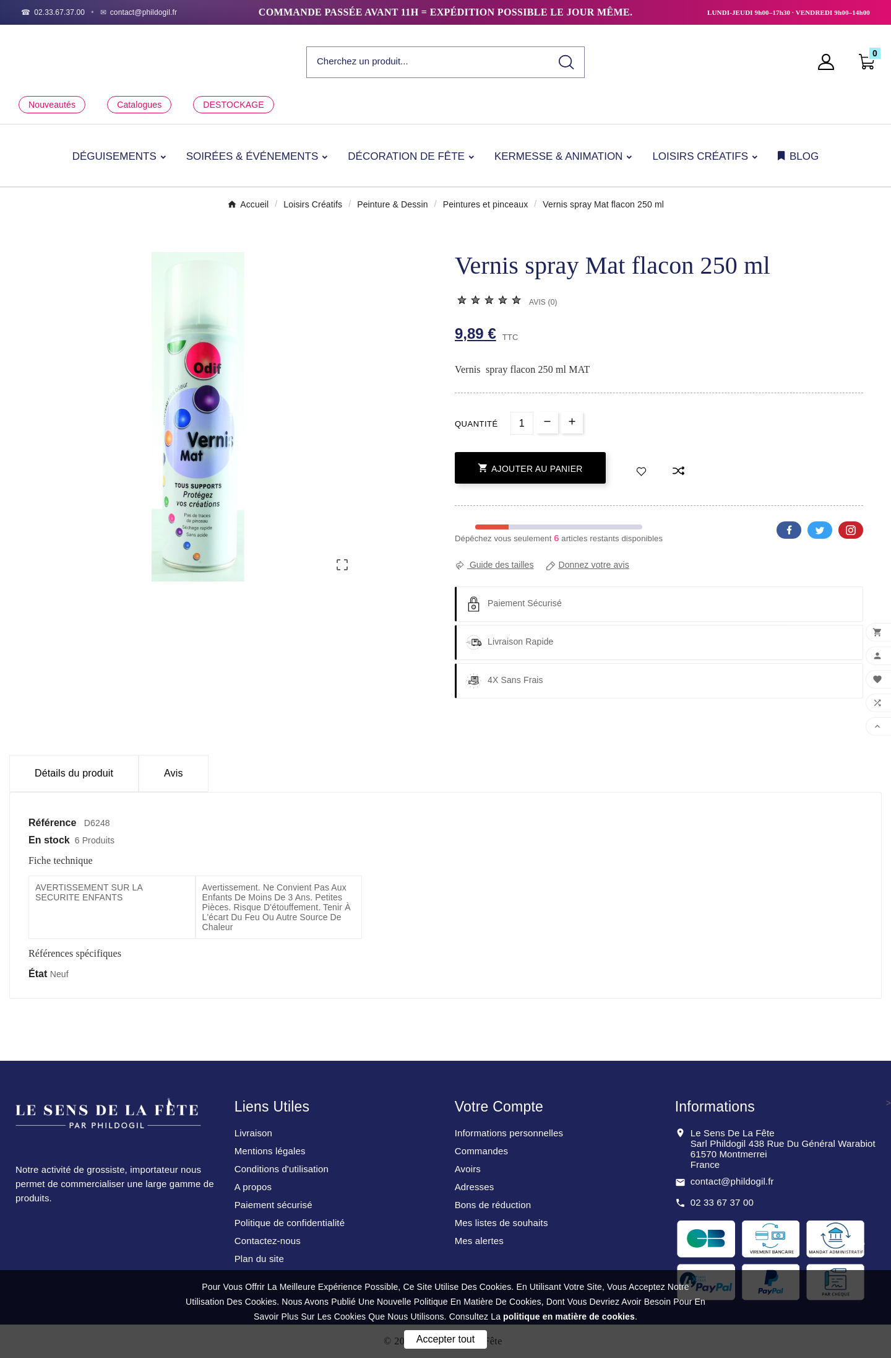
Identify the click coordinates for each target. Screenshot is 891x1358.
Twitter (819, 530)
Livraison (253, 1133)
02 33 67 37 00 (722, 1202)
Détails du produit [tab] (74, 773)
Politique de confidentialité (290, 1222)
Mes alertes (479, 1240)
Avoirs (468, 1169)
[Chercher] (428, 61)
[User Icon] (830, 62)
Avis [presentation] (173, 773)
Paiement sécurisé (273, 1204)
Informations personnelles (509, 1133)
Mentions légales (270, 1151)
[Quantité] (521, 423)
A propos (253, 1187)
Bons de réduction (493, 1204)
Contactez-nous (268, 1240)
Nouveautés (51, 105)
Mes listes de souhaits (501, 1222)
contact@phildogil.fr (732, 1181)
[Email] (139, 12)
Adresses (474, 1187)
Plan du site (259, 1258)
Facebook (789, 530)
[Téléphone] (53, 12)
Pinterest (850, 530)
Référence (53, 822)
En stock (49, 840)
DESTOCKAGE (233, 105)
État (39, 973)
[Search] (566, 62)
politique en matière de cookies (569, 1316)
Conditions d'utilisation (282, 1169)
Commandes (481, 1151)
